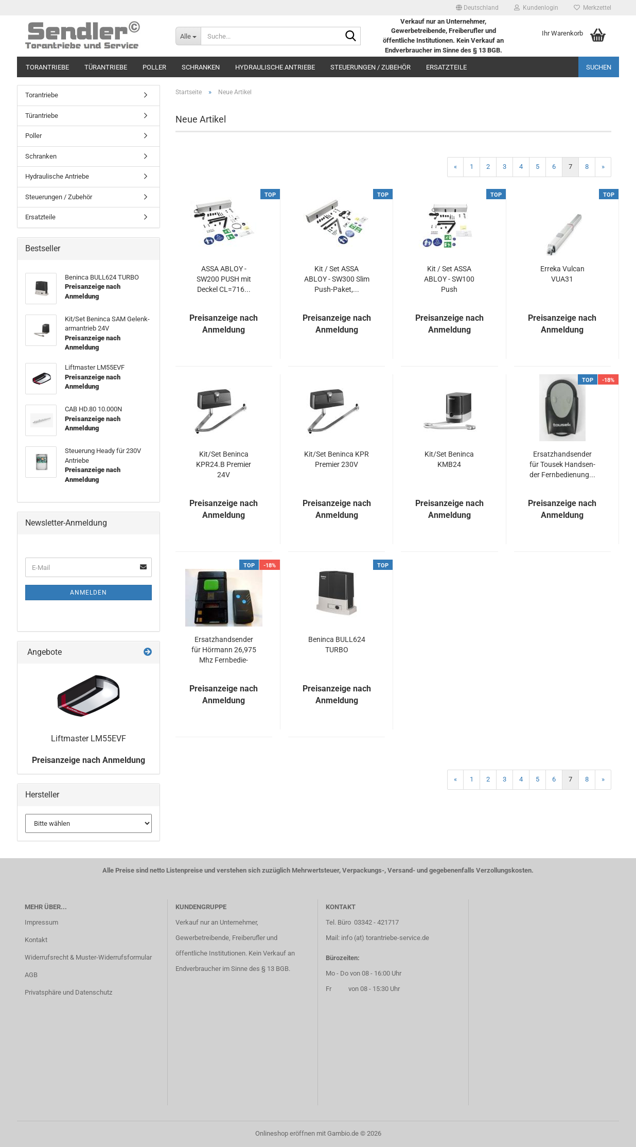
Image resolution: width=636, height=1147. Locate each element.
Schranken (201, 67)
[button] (477, 7)
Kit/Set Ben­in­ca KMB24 (449, 459)
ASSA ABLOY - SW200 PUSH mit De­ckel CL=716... (224, 279)
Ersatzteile (446, 67)
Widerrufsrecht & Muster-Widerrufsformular (88, 957)
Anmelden (88, 592)
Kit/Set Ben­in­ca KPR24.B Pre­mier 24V (223, 464)
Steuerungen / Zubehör (370, 67)
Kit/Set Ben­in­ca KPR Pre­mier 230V (336, 459)
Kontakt (36, 940)
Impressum (41, 922)
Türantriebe (105, 67)
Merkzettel (592, 7)
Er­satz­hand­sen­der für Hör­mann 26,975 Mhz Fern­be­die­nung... (223, 650)
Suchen (598, 67)
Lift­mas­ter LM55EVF (88, 738)
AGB (31, 975)
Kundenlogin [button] (536, 7)
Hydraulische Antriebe (275, 67)
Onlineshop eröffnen (285, 1133)
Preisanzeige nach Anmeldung (88, 760)
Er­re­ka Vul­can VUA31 (562, 274)
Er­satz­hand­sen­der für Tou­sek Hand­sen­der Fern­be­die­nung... (562, 464)
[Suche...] (188, 36)
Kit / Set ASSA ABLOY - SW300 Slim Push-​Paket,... (336, 279)
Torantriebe (47, 67)
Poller (154, 67)
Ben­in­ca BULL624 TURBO (336, 644)
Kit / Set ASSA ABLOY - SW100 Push (449, 279)
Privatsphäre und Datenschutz (68, 992)
